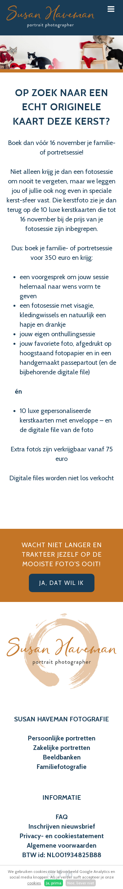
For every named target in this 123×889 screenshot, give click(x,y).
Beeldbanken (62, 757)
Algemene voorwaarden (61, 845)
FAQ (61, 817)
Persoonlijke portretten (61, 738)
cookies (34, 882)
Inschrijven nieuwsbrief (61, 826)
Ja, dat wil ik (61, 583)
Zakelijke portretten (61, 748)
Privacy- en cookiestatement (61, 836)
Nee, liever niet (80, 882)
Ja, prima (53, 882)
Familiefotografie (61, 767)
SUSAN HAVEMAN (41, 719)
